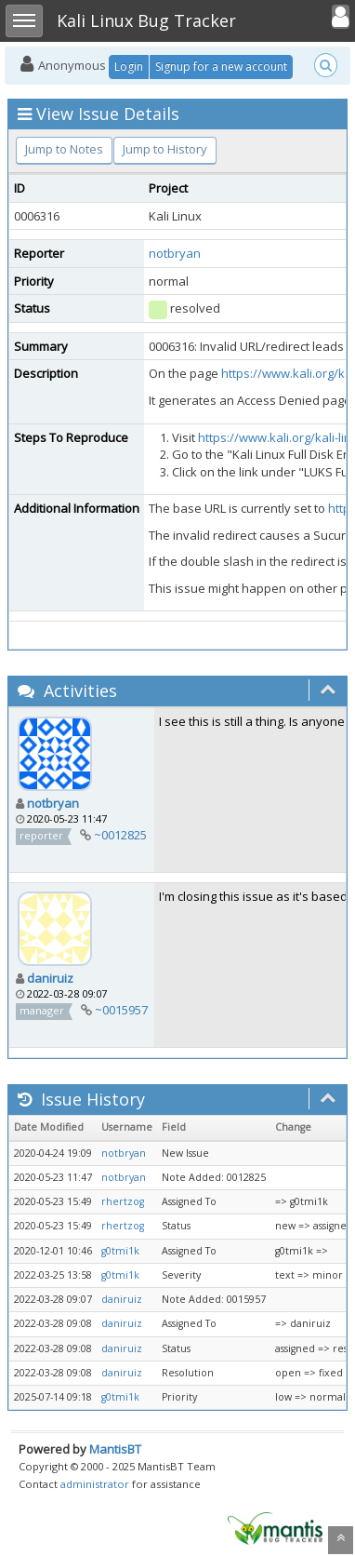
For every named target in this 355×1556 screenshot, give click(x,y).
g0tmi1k (120, 1250)
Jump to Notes (64, 149)
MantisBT (115, 1449)
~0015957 (121, 1009)
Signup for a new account (221, 66)
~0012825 (120, 834)
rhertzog (122, 1201)
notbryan (175, 253)
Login (128, 66)
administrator (94, 1484)
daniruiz (50, 978)
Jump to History (165, 149)
